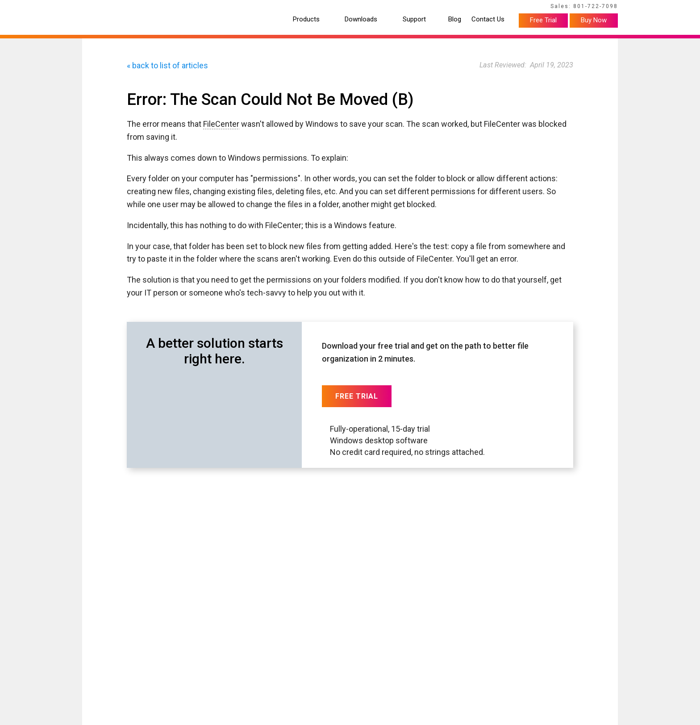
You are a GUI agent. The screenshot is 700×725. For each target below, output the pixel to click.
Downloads (361, 19)
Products (306, 19)
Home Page (96, 8)
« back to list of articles (167, 65)
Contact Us (487, 19)
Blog (454, 19)
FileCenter (221, 124)
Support (414, 19)
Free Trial (543, 20)
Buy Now (594, 20)
